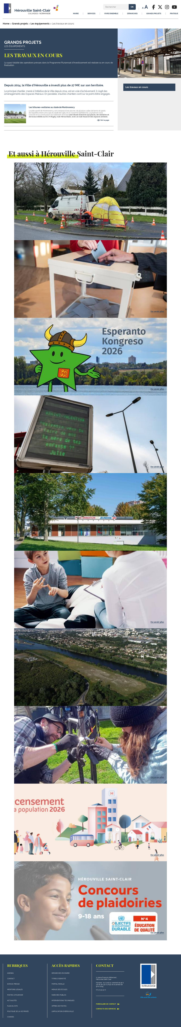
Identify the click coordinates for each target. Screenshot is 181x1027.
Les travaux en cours (136, 87)
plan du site (12, 1006)
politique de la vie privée (18, 1011)
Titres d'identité (59, 979)
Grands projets (20, 23)
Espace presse (13, 984)
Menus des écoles (59, 989)
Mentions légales (15, 989)
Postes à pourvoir (15, 995)
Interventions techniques (63, 1000)
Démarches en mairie (61, 973)
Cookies (10, 1017)
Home (6, 23)
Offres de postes (59, 1006)
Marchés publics (59, 995)
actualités (12, 1000)
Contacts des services (108, 1009)
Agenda (10, 973)
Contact (11, 979)
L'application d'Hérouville (63, 1011)
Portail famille (58, 984)
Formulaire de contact (108, 1004)
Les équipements (40, 23)
